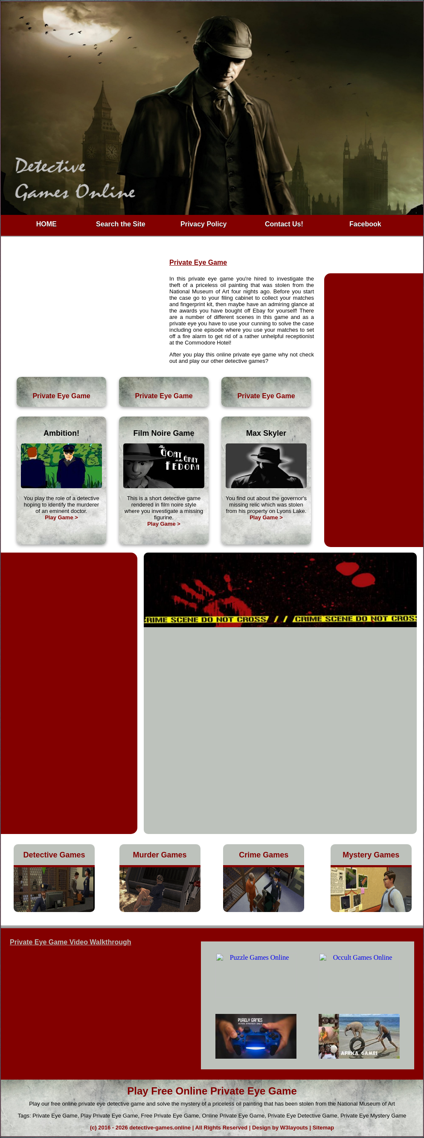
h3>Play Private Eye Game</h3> (95, 1008)
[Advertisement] (85, 311)
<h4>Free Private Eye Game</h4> (307, 1005)
